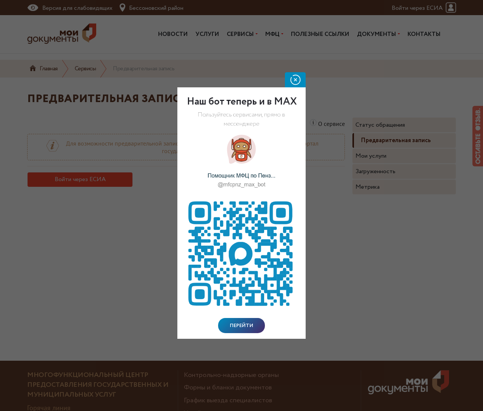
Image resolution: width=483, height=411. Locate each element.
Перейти (241, 325)
